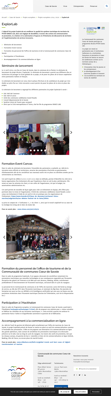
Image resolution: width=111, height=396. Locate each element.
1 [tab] (27, 150)
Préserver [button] (93, 6)
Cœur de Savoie (14, 17)
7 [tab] (45, 252)
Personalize (96, 391)
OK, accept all (64, 391)
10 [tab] (31, 255)
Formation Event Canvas (13, 48)
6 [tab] (45, 150)
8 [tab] (24, 255)
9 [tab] (27, 255)
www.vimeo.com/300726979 (28, 209)
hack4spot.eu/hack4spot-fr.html (22, 309)
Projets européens (29, 17)
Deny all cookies (80, 391)
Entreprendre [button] (79, 6)
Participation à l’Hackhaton (14, 56)
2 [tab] (31, 150)
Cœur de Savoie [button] (51, 6)
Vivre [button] (65, 6)
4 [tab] (38, 150)
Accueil (4, 17)
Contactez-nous (61, 387)
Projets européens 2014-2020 (48, 17)
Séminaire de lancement (13, 45)
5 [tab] (41, 150)
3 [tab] (34, 150)
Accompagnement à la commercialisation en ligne (22, 59)
